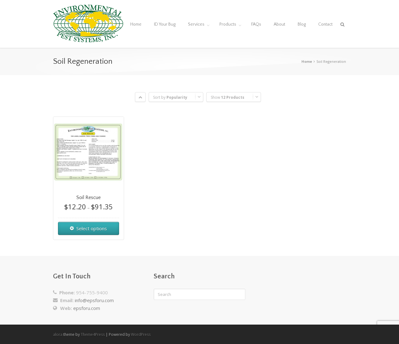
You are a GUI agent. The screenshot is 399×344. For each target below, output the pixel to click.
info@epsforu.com (94, 300)
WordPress (141, 334)
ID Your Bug (164, 24)
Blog (302, 24)
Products (227, 24)
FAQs (256, 24)
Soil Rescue (88, 197)
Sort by (170, 97)
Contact (325, 24)
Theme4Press (93, 334)
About (279, 24)
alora (57, 334)
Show (227, 97)
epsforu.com (86, 308)
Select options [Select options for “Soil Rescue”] (91, 228)
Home (136, 24)
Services (196, 24)
